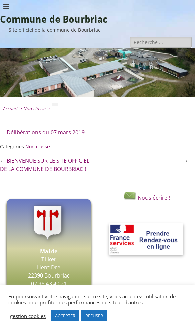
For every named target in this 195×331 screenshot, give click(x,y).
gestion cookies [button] (28, 316)
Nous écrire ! (146, 197)
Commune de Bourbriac (53, 19)
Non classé (37, 108)
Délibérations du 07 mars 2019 (46, 132)
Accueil (13, 108)
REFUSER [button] (94, 315)
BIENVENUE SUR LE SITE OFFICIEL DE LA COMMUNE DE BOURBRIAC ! (44, 165)
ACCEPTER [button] (65, 315)
